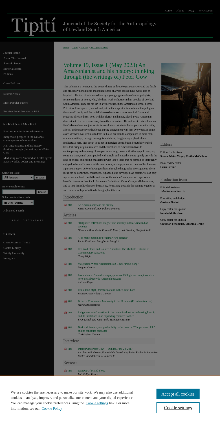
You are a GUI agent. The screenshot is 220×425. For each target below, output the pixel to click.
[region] (110, 400)
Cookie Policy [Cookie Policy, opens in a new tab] (52, 408)
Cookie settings (97, 403)
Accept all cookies (178, 394)
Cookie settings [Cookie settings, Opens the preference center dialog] (178, 407)
